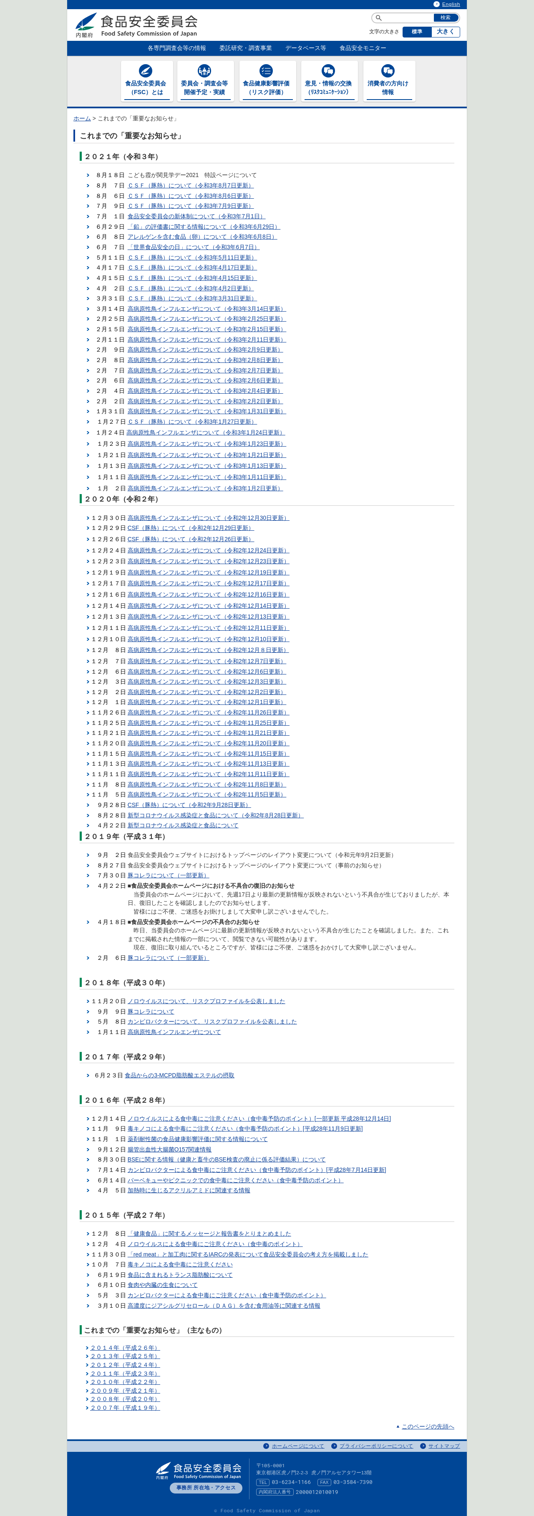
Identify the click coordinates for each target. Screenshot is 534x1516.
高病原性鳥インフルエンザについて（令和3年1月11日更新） (207, 475)
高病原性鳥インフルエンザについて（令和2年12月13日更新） (209, 615)
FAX (324, 1480)
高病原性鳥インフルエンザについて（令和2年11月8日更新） (207, 782)
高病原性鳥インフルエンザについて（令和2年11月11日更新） (209, 772)
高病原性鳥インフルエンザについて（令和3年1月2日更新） (205, 486)
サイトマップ (444, 1444)
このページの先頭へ (428, 1424)
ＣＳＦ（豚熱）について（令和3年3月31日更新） (192, 296)
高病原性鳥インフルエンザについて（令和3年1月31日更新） (207, 409)
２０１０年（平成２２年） (125, 1380)
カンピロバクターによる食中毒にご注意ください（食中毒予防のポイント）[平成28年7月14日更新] (257, 1168)
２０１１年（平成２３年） (125, 1372)
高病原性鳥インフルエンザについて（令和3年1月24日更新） (205, 431)
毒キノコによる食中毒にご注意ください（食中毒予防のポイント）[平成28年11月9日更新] (245, 1127)
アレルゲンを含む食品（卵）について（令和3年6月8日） (202, 235)
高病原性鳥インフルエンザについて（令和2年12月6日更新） (207, 670)
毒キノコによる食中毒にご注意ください (180, 1262)
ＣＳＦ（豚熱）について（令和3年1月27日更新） (192, 420)
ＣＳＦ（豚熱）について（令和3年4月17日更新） (192, 265)
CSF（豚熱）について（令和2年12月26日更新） (191, 537)
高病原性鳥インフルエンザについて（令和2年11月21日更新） (209, 731)
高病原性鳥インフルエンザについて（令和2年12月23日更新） (209, 559)
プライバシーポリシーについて (376, 1444)
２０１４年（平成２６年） (125, 1346)
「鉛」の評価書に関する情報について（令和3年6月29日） (204, 225)
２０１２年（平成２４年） (125, 1363)
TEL (263, 1480)
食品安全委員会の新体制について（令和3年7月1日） (197, 214)
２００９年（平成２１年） (125, 1389)
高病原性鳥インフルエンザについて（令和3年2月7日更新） (205, 368)
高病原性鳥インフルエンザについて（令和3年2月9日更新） (205, 348)
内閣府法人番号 (275, 1489)
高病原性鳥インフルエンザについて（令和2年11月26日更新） (209, 710)
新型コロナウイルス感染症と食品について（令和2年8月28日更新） (216, 813)
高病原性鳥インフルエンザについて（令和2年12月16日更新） (209, 592)
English (451, 4)
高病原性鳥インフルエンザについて (174, 1030)
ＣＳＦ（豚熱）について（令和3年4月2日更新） (191, 286)
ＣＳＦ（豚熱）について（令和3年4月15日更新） (192, 276)
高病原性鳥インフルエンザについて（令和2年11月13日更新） (209, 762)
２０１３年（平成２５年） (125, 1354)
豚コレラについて (151, 1010)
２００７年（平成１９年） (125, 1406)
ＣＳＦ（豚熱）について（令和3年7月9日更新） (191, 204)
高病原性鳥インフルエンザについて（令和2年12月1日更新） (207, 700)
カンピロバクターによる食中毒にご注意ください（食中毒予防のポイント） (227, 1293)
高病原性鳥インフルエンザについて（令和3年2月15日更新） (207, 327)
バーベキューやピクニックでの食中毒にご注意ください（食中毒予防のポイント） (236, 1178)
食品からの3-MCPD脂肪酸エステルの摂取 (179, 1073)
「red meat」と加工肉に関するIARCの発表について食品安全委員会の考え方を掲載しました (248, 1252)
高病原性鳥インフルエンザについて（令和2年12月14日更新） (209, 604)
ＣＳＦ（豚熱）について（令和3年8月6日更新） (191, 194)
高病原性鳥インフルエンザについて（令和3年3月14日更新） (207, 307)
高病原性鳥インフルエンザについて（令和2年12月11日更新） (209, 626)
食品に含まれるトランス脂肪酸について (180, 1273)
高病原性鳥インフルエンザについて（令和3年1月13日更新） (207, 464)
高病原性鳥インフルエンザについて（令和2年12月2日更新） (207, 690)
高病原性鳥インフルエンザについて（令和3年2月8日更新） (205, 358)
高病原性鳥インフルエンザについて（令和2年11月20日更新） (209, 741)
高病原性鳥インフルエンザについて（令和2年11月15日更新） (209, 752)
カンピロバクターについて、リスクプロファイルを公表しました (212, 1019)
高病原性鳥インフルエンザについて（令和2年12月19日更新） (209, 570)
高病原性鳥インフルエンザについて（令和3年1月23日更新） (207, 442)
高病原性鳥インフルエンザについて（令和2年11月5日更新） (207, 792)
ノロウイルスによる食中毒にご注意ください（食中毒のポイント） (215, 1242)
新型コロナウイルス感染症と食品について (183, 823)
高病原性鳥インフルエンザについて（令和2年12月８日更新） (208, 648)
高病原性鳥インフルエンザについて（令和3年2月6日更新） (205, 378)
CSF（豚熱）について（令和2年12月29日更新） (191, 526)
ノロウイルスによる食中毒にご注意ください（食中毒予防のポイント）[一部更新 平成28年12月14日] (259, 1117)
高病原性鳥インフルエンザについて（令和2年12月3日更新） (207, 680)
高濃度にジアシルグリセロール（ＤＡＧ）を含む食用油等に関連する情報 (224, 1304)
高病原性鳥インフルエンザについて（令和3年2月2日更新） (205, 399)
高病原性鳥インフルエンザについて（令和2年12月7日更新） (207, 659)
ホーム (82, 116)
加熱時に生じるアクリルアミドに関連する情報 (189, 1188)
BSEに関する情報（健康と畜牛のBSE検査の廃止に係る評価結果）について (227, 1158)
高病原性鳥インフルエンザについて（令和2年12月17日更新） (209, 582)
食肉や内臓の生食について (163, 1283)
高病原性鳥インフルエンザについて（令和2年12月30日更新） (209, 516)
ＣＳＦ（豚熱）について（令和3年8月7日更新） (191, 183)
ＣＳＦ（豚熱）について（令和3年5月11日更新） (192, 255)
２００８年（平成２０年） (125, 1397)
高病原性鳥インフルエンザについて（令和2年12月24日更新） (209, 548)
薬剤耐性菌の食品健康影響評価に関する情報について (198, 1137)
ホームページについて (298, 1444)
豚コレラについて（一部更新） (168, 874)
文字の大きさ (384, 32)
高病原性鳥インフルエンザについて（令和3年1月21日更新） (207, 453)
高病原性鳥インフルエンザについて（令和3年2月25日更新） (207, 317)
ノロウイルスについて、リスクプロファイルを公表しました (206, 999)
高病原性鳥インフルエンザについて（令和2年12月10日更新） (209, 637)
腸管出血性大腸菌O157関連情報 (170, 1147)
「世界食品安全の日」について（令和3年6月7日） (194, 245)
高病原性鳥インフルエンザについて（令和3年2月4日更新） (205, 389)
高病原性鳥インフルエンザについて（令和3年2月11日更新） (207, 338)
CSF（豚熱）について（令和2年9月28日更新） (189, 803)
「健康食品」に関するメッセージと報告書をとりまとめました (209, 1232)
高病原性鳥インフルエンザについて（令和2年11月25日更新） (209, 721)
